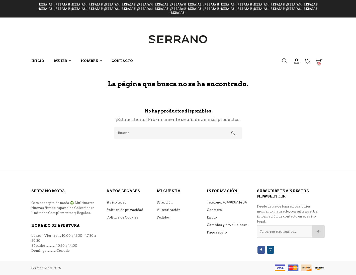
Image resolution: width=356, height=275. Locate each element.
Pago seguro (217, 232)
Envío (212, 217)
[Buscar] (178, 133)
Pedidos (163, 217)
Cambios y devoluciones (227, 225)
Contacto (214, 210)
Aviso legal (116, 202)
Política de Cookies (122, 217)
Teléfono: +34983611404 (227, 202)
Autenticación (169, 210)
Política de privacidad (125, 210)
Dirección (165, 202)
